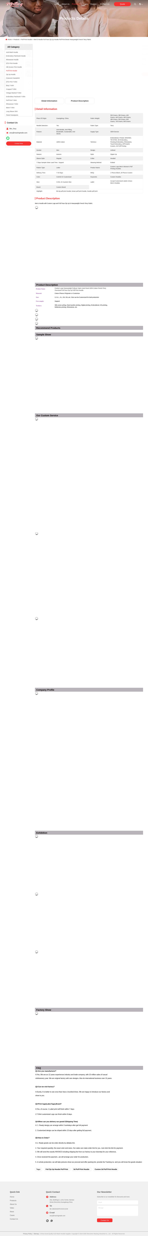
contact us (104, 4)
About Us (13, 1204)
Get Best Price (107, 74)
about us (65, 4)
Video (12, 1208)
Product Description (80, 101)
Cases (12, 1215)
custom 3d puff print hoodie (106, 1169)
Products (16, 39)
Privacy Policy (27, 1234)
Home (56, 4)
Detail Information (49, 101)
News (12, 1211)
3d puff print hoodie (81, 1169)
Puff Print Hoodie (26, 39)
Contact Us (14, 1219)
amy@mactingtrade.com (18, 133)
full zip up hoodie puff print (57, 1169)
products (76, 4)
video (85, 4)
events (94, 4)
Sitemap (36, 1234)
